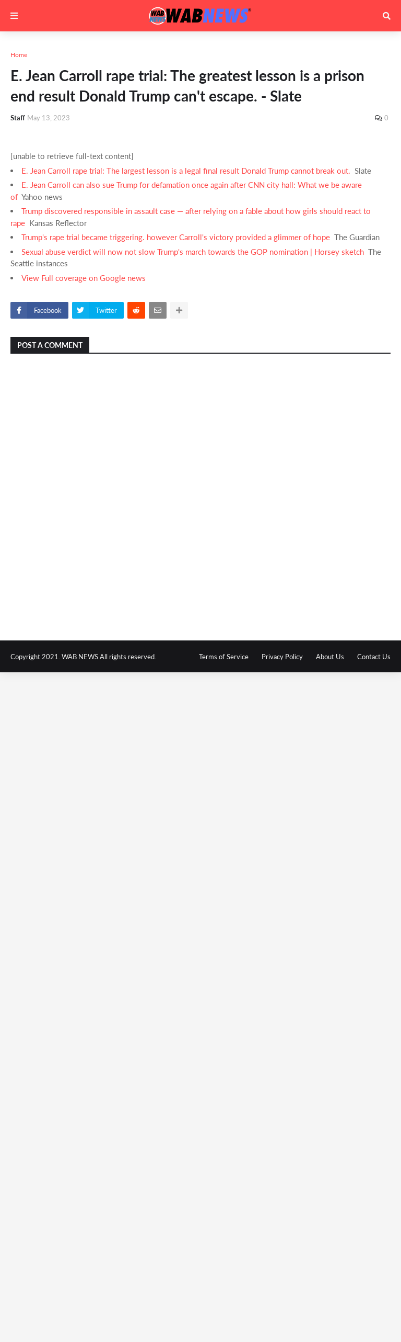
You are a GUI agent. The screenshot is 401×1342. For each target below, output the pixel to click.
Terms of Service (224, 656)
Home (18, 55)
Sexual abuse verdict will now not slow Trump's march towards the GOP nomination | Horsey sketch (192, 251)
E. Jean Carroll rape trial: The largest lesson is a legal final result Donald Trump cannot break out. (185, 170)
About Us (330, 656)
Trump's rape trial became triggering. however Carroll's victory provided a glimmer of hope (175, 237)
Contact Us (374, 656)
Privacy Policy (282, 656)
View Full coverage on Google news (83, 278)
